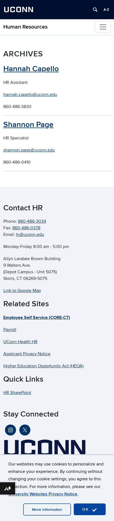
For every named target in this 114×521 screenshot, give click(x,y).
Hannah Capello (31, 68)
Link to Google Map (22, 290)
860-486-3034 (32, 221)
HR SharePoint (17, 392)
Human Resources (25, 27)
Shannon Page (28, 124)
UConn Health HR (20, 341)
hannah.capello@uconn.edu (30, 94)
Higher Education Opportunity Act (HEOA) (43, 366)
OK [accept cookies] (89, 509)
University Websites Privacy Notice (42, 494)
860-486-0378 (26, 228)
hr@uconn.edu (30, 234)
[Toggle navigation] (103, 26)
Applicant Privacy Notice (27, 354)
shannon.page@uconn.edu (29, 150)
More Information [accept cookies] (47, 509)
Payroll (9, 329)
